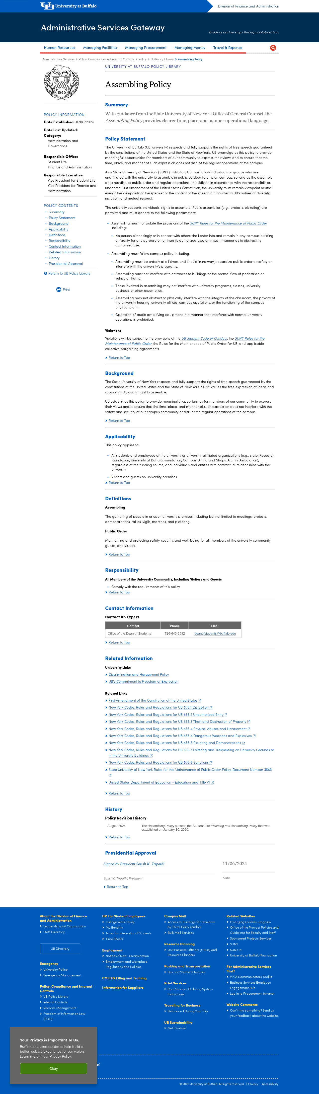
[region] (53, 1055)
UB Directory (60, 948)
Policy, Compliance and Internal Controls (66, 988)
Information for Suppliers (123, 987)
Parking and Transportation (187, 965)
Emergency (49, 963)
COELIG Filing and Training (124, 977)
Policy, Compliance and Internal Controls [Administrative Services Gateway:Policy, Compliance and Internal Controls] (106, 59)
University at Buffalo (203, 1084)
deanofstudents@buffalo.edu (215, 633)
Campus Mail (175, 915)
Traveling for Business (182, 1005)
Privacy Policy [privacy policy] (60, 1057)
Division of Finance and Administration (248, 6)
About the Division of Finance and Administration (63, 918)
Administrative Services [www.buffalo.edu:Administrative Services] (58, 59)
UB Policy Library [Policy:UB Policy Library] (162, 59)
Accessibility (270, 1084)
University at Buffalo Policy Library (143, 67)
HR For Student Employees (123, 915)
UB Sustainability (178, 1022)
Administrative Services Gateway (107, 27)
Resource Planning (179, 943)
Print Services (175, 982)
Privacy (253, 1084)
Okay (53, 1069)
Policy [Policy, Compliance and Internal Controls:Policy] (143, 59)
